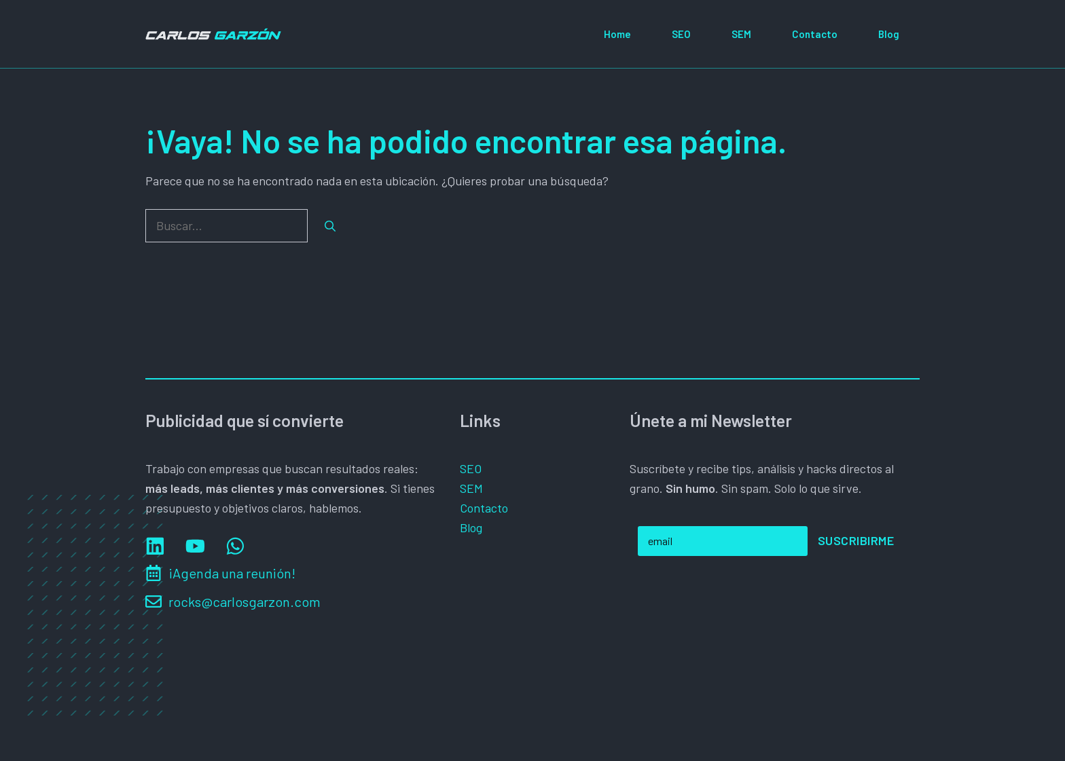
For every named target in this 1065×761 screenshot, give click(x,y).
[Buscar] (330, 226)
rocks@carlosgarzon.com (244, 601)
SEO (681, 34)
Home (617, 34)
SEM (741, 34)
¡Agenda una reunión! (231, 573)
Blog (888, 34)
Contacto (814, 34)
